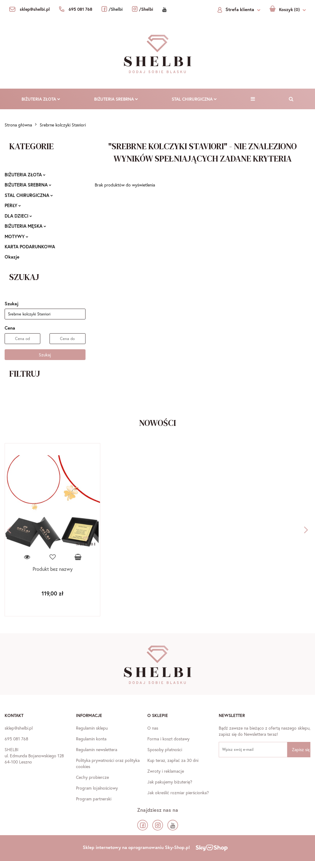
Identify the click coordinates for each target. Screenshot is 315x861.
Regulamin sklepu (92, 728)
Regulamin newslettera (96, 749)
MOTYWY (16, 236)
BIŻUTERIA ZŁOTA (41, 99)
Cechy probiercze (92, 777)
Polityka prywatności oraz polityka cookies (108, 763)
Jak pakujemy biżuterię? (169, 782)
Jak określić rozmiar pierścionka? (178, 792)
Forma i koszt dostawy (168, 739)
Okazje (12, 257)
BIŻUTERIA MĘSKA (25, 226)
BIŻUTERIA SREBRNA (116, 99)
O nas (152, 728)
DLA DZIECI (18, 216)
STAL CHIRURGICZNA (194, 99)
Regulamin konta (91, 739)
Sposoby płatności (164, 749)
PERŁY (13, 205)
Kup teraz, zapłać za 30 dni (172, 760)
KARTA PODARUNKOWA (30, 246)
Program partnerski (93, 799)
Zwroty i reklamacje (165, 771)
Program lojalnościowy (97, 788)
